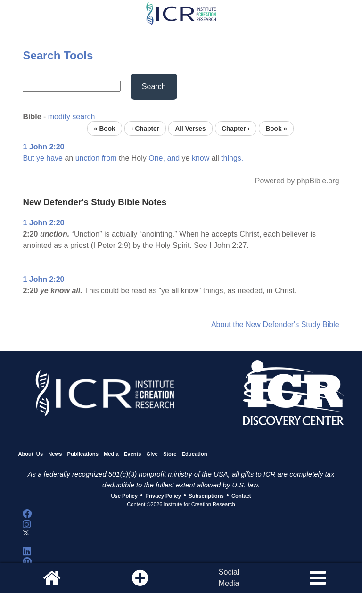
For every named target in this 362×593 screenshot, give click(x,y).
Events (132, 454)
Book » (276, 128)
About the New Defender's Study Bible (275, 325)
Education (194, 454)
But (28, 158)
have (54, 158)
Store (170, 454)
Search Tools (58, 55)
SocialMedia (229, 577)
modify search (71, 117)
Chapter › (236, 128)
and (173, 158)
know (200, 158)
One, (156, 158)
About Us (30, 454)
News (55, 454)
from (109, 158)
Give (152, 454)
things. (232, 158)
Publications (83, 454)
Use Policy (124, 496)
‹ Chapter (145, 128)
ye (40, 158)
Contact (241, 496)
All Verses (190, 128)
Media (111, 454)
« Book (104, 128)
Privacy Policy (163, 496)
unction (87, 158)
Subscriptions (206, 496)
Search (154, 86)
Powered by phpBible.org (297, 181)
